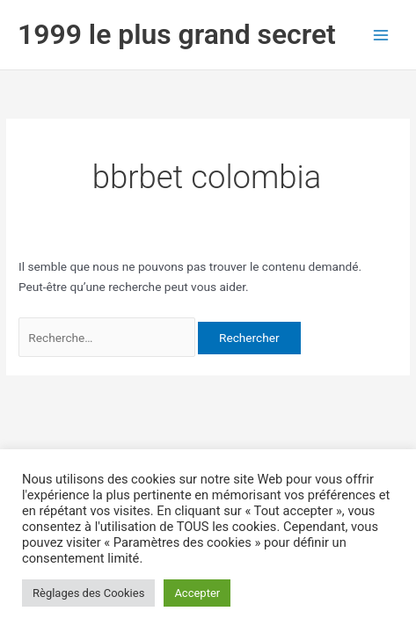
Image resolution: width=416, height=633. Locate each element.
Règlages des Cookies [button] (88, 593)
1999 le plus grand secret (177, 34)
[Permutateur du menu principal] (381, 35)
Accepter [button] (197, 593)
